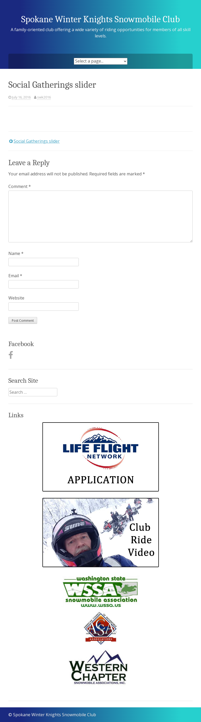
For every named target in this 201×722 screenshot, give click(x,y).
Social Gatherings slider (37, 141)
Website (16, 298)
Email (15, 276)
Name (16, 253)
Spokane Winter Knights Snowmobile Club (100, 19)
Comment (19, 186)
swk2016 (44, 97)
